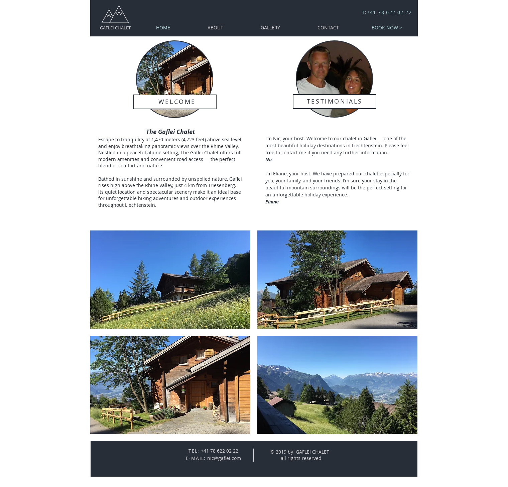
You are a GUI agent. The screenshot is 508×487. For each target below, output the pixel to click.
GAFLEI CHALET (115, 28)
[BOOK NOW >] (387, 27)
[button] (170, 279)
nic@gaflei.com (224, 458)
